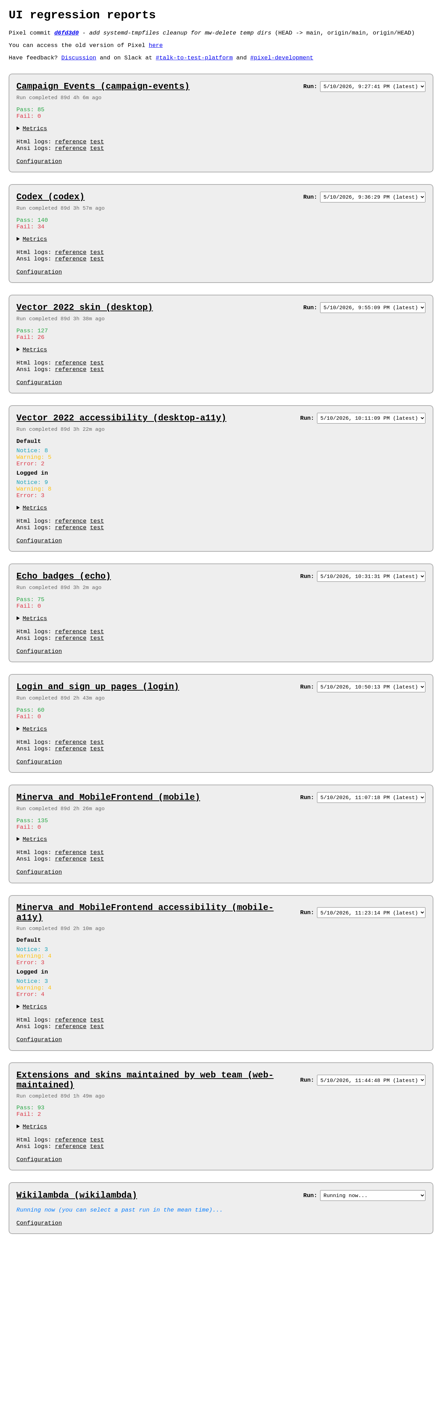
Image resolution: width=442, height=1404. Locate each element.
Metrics (35, 142)
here (156, 50)
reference (70, 158)
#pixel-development (281, 64)
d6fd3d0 (66, 36)
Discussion (78, 64)
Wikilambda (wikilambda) (77, 1340)
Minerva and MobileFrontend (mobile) (108, 891)
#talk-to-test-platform (194, 64)
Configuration (39, 182)
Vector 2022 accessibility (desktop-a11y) (122, 465)
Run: (310, 95)
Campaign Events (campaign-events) (103, 95)
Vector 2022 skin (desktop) (85, 342)
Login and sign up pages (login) (98, 768)
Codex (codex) (51, 219)
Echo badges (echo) (64, 644)
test (97, 158)
